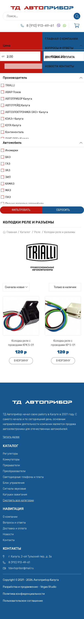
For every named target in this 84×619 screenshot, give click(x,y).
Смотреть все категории (18, 500)
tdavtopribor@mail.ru (21, 568)
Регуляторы (10, 453)
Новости (51, 66)
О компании (68, 39)
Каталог (25, 232)
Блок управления (14, 483)
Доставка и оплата (60, 57)
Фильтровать (21, 210)
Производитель (15, 77)
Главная (52, 39)
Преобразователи (14, 471)
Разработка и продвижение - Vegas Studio (29, 586)
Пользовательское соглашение (23, 600)
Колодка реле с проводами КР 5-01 (63, 343)
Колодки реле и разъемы (59, 232)
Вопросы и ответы (59, 48)
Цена (6, 45)
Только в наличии (65, 287)
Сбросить (63, 210)
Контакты (66, 66)
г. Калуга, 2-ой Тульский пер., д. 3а (30, 556)
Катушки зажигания (15, 494)
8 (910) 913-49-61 (40, 26)
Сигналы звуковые (14, 488)
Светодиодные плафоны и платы (23, 477)
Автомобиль (12, 142)
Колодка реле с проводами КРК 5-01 (21, 343)
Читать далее (11, 437)
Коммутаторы (11, 459)
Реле (37, 232)
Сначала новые (15, 287)
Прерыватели (11, 465)
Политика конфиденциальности (24, 593)
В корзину (21, 360)
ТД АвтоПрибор (42, 400)
